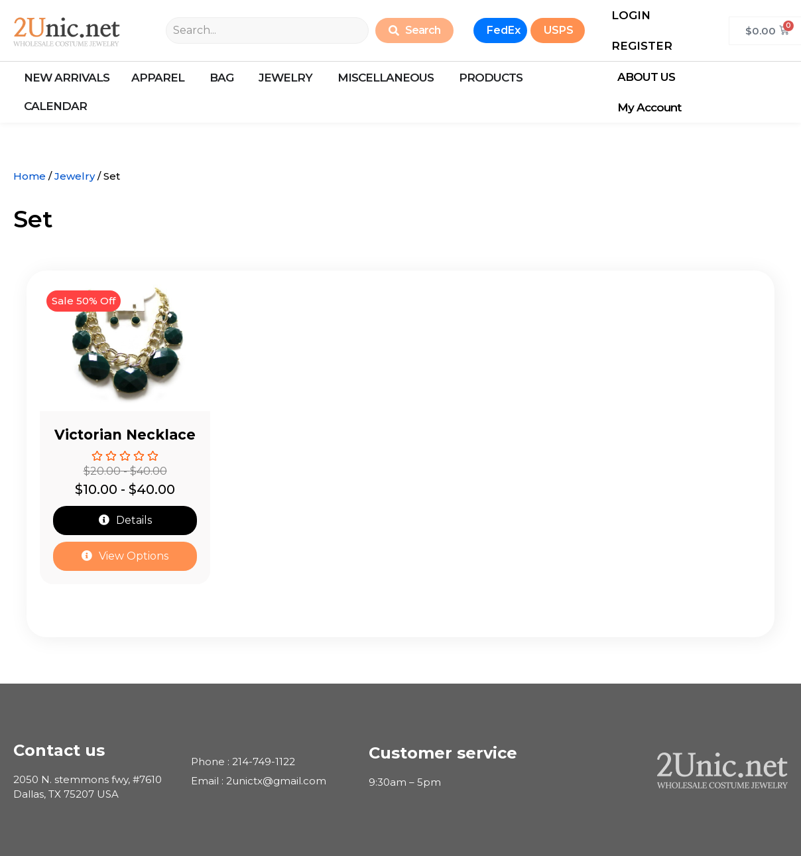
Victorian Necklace (125, 434)
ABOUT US (649, 77)
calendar (55, 106)
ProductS (491, 77)
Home (29, 176)
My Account (652, 107)
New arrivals (66, 77)
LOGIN (630, 15)
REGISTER (641, 45)
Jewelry (74, 176)
